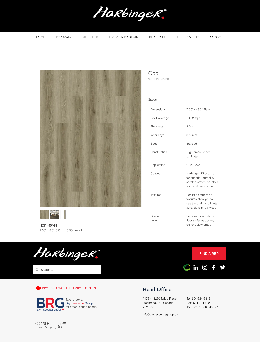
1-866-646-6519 (209, 307)
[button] (63, 37)
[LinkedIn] (195, 267)
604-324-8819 (201, 298)
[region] (130, 15)
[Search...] (67, 269)
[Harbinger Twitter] (222, 267)
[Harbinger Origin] (186, 267)
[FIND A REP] (209, 253)
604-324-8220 (202, 303)
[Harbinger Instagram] (204, 267)
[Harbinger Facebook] (213, 267)
